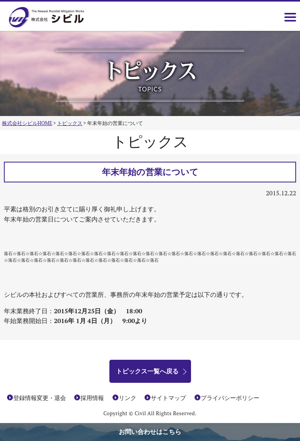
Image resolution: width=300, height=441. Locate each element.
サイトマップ (168, 397)
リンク (127, 397)
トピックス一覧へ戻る (147, 371)
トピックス (69, 123)
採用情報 (92, 397)
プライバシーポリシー (230, 397)
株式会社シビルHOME (27, 123)
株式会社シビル (58, 18)
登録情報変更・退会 (39, 397)
